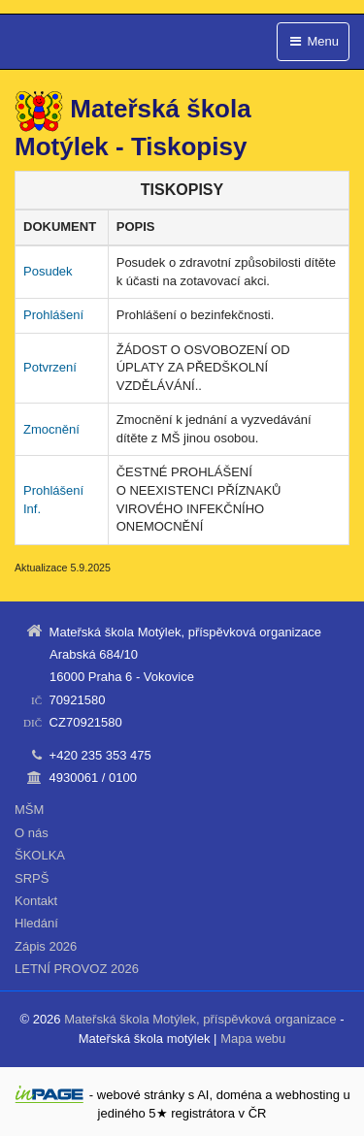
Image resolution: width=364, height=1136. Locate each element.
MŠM (29, 809)
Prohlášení (53, 315)
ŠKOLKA (40, 855)
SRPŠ (32, 878)
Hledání (36, 923)
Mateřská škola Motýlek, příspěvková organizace (200, 1019)
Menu (313, 41)
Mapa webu (252, 1038)
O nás (32, 833)
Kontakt (36, 900)
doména (239, 1094)
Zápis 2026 (46, 946)
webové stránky (140, 1094)
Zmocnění (51, 429)
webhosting (308, 1094)
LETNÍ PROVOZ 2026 (77, 968)
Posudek (48, 271)
